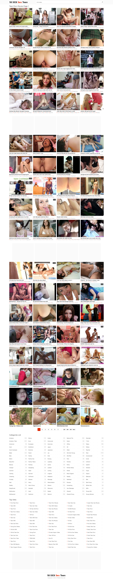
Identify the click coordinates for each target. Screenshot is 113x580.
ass (19, 27)
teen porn (13, 514)
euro (31, 324)
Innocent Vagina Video (74, 514)
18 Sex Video (71, 517)
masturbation (90, 48)
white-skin (95, 485)
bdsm (22, 112)
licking (56, 470)
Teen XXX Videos (53, 505)
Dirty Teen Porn (72, 538)
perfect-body (76, 468)
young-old (95, 491)
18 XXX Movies (72, 508)
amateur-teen (18, 441)
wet (95, 479)
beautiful (95, 281)
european (37, 444)
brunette (40, 91)
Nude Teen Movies (92, 514)
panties (76, 462)
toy (73, 239)
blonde (51, 91)
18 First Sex (71, 535)
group (97, 27)
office (76, 444)
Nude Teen (90, 517)
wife (95, 488)
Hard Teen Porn (91, 532)
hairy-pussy (37, 485)
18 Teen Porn (71, 511)
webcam (95, 476)
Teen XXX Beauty (15, 544)
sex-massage (76, 488)
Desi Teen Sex (71, 503)
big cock (16, 27)
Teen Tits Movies (53, 520)
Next (74, 429)
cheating (23, 324)
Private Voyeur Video (54, 532)
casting (18, 473)
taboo (95, 444)
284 (67, 429)
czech (27, 324)
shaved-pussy (76, 494)
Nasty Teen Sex (91, 526)
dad (102, 345)
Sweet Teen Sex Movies (93, 503)
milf (94, 27)
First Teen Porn (14, 503)
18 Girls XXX (14, 529)
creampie (66, 302)
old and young (97, 345)
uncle (95, 459)
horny (98, 91)
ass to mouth (76, 154)
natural (56, 494)
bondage (30, 112)
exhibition (37, 447)
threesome (28, 302)
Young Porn (33, 532)
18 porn (32, 514)
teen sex (102, 27)
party (76, 465)
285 (71, 429)
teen (86, 27)
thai (58, 281)
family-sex (37, 459)
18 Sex (69, 520)
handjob (99, 239)
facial (77, 302)
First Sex (70, 541)
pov (42, 218)
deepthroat (72, 324)
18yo (48, 91)
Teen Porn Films (34, 544)
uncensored (95, 456)
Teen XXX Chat (33, 517)
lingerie (48, 154)
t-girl (95, 441)
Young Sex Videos (15, 526)
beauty (18, 465)
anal (75, 27)
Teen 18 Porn (52, 535)
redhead (96, 324)
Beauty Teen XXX (53, 544)
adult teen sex (72, 547)
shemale (95, 438)
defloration (18, 491)
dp (101, 302)
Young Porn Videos (92, 547)
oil (76, 447)
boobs (65, 175)
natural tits (22, 218)
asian (87, 239)
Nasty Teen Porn (91, 529)
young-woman (95, 494)
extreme (37, 450)
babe (63, 48)
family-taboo (37, 462)
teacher (95, 450)
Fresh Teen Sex (91, 535)
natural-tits (76, 438)
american (18, 444)
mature (86, 345)
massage (56, 479)
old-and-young (76, 453)
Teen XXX (13, 505)
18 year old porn (34, 508)
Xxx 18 (50, 538)
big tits (11, 27)
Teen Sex (13, 517)
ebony (37, 438)
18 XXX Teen (18, 2)
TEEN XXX (32, 538)
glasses (37, 479)
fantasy (90, 27)
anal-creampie (18, 450)
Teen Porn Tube (15, 538)
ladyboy (56, 462)
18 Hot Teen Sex (15, 532)
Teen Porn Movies (53, 503)
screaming (76, 485)
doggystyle (22, 48)
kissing (56, 459)
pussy (46, 281)
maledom (56, 476)
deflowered (18, 494)
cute (102, 48)
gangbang (37, 468)
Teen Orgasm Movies (16, 547)
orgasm (98, 175)
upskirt (42, 281)
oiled (76, 450)
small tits (27, 27)
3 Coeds (70, 505)
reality (23, 27)
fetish (47, 112)
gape (37, 470)
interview (56, 444)
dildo (53, 197)
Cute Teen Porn (53, 541)
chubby (18, 479)
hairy (37, 482)
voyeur (95, 473)
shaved (76, 491)
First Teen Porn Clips (92, 544)
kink (56, 456)
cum (40, 27)
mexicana (56, 488)
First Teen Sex (33, 526)
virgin (95, 470)
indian (69, 175)
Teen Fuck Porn (34, 529)
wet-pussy (95, 482)
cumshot (35, 27)
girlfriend (74, 175)
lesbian (72, 112)
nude (76, 441)
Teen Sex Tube (33, 505)
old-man (76, 456)
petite (51, 48)
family (37, 456)
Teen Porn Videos (15, 511)
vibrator (95, 468)
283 (64, 429)
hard (102, 91)
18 (78, 112)
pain (76, 459)
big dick (40, 48)
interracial (56, 441)
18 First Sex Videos (73, 532)
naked (56, 491)
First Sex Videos (91, 523)
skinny (47, 48)
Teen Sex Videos (53, 517)
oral (11, 48)
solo (95, 48)
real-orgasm (76, 473)
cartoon (18, 470)
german (51, 112)
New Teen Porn (91, 520)
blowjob (59, 27)
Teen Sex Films (14, 523)
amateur (47, 70)
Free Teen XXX (91, 541)
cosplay (67, 324)
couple (49, 175)
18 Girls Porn (71, 529)
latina (56, 465)
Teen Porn (13, 508)
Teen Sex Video (34, 511)
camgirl (18, 468)
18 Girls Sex (71, 526)
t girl (72, 27)
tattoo (95, 447)
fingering (28, 218)
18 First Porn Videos (73, 544)
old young (91, 345)
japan (56, 447)
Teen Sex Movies (53, 508)
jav (56, 453)
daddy (18, 485)
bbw (18, 456)
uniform (95, 462)
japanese (56, 450)
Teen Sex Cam (14, 535)
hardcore (53, 27)
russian (76, 482)
